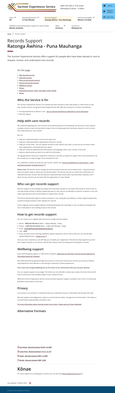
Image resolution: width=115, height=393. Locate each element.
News (59, 27)
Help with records (25, 78)
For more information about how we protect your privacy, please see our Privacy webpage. (49, 304)
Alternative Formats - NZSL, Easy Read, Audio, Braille (37, 91)
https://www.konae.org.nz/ (72, 374)
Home (9, 34)
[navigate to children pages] (15, 17)
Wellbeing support (25, 85)
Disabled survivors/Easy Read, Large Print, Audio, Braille (29, 27)
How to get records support (29, 83)
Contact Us (77, 27)
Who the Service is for (27, 75)
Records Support (58, 19)
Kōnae (21, 93)
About (11, 19)
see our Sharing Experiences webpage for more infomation (67, 111)
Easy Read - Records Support (34, 347)
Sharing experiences (29, 19)
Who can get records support (29, 80)
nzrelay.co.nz (41, 236)
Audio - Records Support (32, 356)
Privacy (21, 88)
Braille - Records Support (31, 360)
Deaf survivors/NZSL (85, 19)
